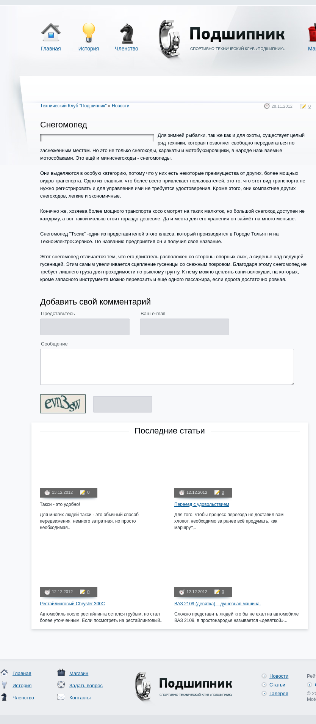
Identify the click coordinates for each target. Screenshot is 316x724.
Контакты (80, 697)
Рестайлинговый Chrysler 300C (72, 603)
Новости (120, 105)
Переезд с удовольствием (201, 504)
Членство (126, 49)
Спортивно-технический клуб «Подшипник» (220, 41)
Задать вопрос (86, 685)
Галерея (278, 693)
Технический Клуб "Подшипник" (73, 105)
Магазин (78, 673)
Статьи (277, 685)
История (88, 49)
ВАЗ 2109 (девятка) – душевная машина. (217, 603)
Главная (51, 49)
